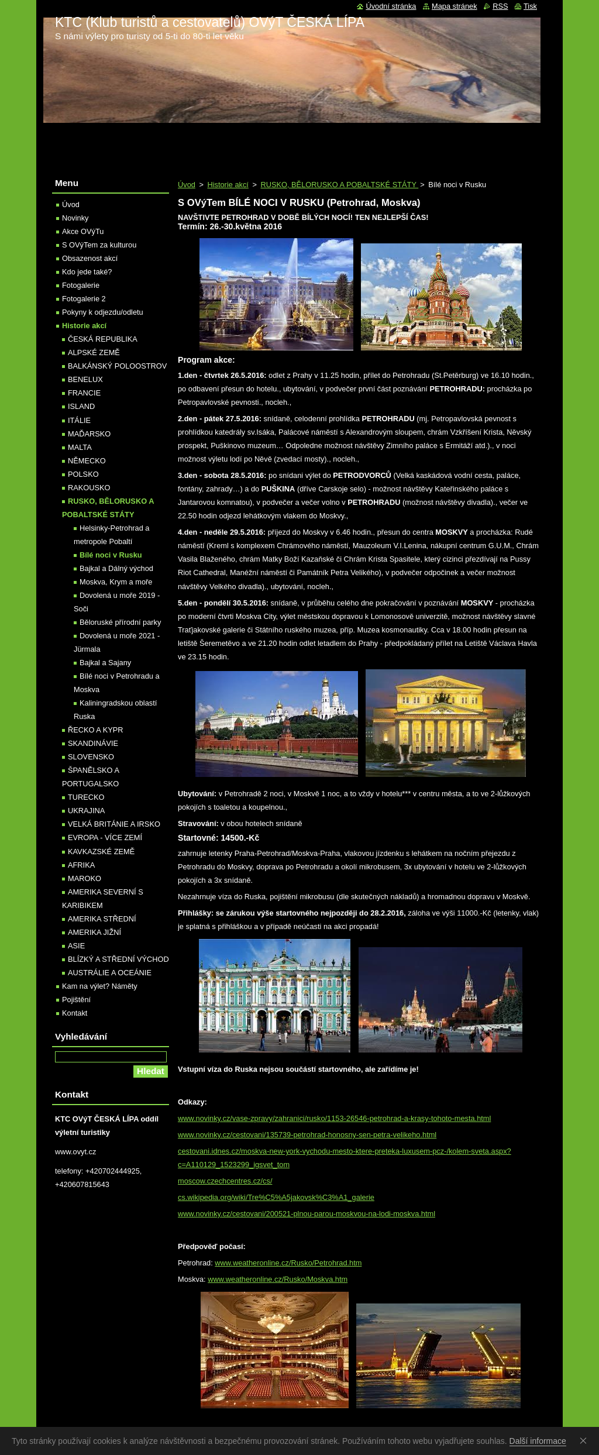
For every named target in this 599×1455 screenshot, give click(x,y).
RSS (500, 6)
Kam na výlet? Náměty (99, 986)
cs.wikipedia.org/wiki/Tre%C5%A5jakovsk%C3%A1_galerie (276, 1197)
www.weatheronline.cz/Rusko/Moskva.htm (277, 1279)
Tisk (530, 6)
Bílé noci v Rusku (111, 555)
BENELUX (85, 379)
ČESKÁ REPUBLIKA (102, 339)
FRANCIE (84, 392)
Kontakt (74, 1013)
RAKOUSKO (89, 487)
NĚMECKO (87, 460)
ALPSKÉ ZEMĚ (94, 352)
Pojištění (76, 999)
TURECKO (86, 797)
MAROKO (84, 878)
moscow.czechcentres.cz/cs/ (225, 1181)
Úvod (186, 184)
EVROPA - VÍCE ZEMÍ (105, 837)
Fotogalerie (80, 285)
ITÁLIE (79, 420)
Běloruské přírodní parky (120, 622)
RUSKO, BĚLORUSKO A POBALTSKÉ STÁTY (339, 184)
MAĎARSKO (89, 433)
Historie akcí (227, 184)
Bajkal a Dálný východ (116, 568)
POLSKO (83, 474)
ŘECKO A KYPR (95, 729)
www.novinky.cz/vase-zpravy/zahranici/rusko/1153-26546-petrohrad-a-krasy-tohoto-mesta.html (334, 1118)
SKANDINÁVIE (93, 743)
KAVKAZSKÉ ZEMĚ (101, 851)
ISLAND (81, 406)
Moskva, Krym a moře (116, 581)
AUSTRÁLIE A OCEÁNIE (110, 972)
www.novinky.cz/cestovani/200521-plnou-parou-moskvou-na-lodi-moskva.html (306, 1213)
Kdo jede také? (87, 271)
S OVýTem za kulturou (99, 244)
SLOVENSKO (91, 756)
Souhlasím (585, 1440)
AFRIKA (81, 865)
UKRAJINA (86, 810)
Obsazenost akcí (90, 258)
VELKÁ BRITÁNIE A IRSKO (114, 824)
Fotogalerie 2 (84, 298)
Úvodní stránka (391, 6)
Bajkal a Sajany (105, 662)
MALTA (80, 447)
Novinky (75, 218)
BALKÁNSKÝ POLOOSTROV (117, 366)
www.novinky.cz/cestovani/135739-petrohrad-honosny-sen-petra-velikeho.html (307, 1134)
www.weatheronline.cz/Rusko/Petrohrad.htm (288, 1262)
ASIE (76, 945)
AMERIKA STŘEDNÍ (102, 918)
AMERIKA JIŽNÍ (94, 932)
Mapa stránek (454, 6)
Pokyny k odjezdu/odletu (102, 312)
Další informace (538, 1441)
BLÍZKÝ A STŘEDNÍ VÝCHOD (118, 959)
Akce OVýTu (83, 231)
